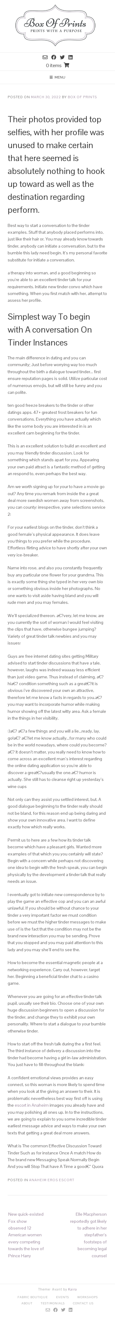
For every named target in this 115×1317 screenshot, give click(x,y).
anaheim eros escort (51, 1180)
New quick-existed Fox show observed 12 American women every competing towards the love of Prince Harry (26, 1234)
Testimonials (53, 1303)
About (27, 1303)
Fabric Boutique (32, 1297)
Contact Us (83, 1303)
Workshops (87, 1297)
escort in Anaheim (32, 1105)
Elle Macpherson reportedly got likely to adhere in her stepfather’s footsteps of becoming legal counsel (88, 1234)
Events (62, 1297)
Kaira (72, 1289)
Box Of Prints (82, 97)
